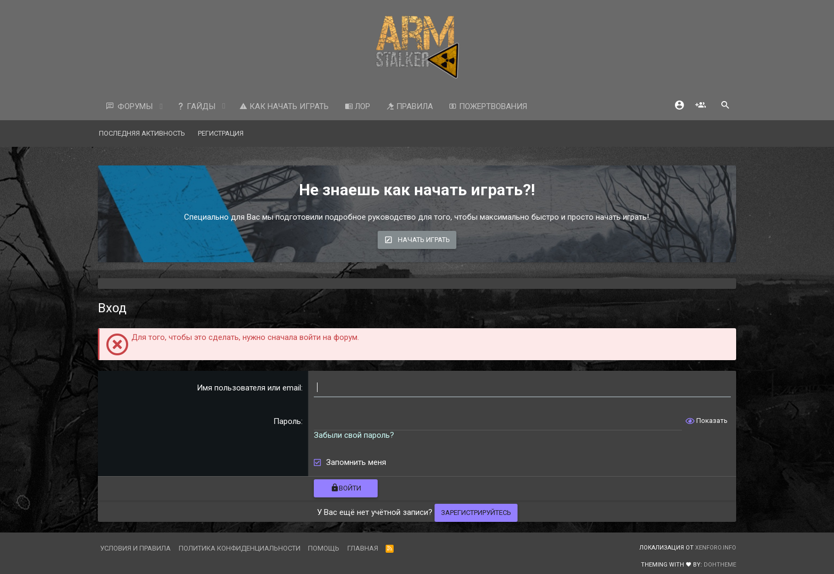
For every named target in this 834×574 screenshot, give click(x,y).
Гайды (196, 106)
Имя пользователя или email (249, 388)
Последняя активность (142, 133)
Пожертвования (488, 106)
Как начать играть (284, 106)
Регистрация (221, 133)
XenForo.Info (715, 547)
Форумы (135, 106)
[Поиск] (725, 106)
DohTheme (720, 564)
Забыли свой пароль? (354, 435)
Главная (362, 548)
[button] (161, 106)
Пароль (287, 421)
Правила (409, 106)
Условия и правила (135, 548)
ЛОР (357, 106)
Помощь (323, 548)
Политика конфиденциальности (240, 548)
